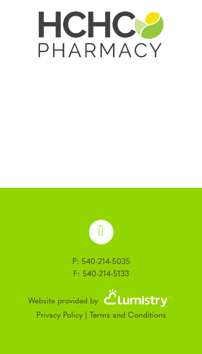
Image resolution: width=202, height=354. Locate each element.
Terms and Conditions (127, 316)
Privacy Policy (59, 316)
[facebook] (101, 232)
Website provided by (101, 301)
